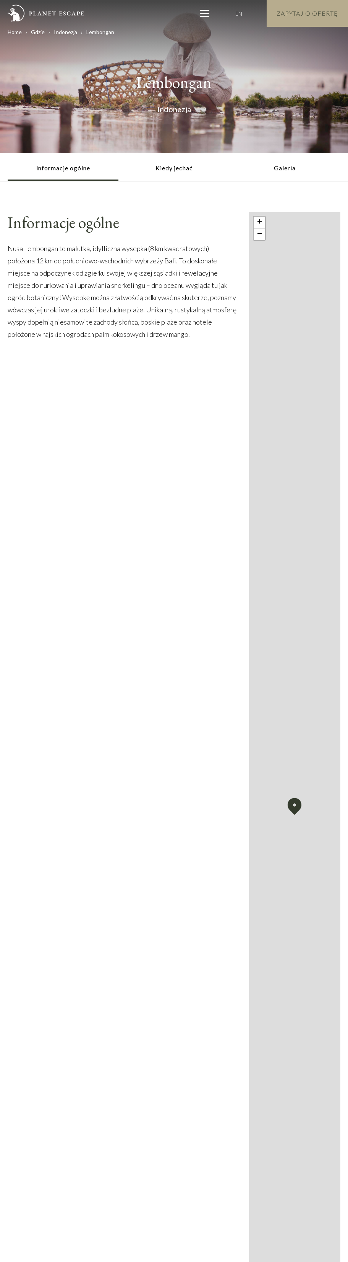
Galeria (285, 167)
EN (238, 13)
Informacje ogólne (63, 167)
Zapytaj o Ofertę (307, 13)
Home (15, 32)
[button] (294, 806)
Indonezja (65, 32)
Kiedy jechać (174, 167)
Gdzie (38, 32)
